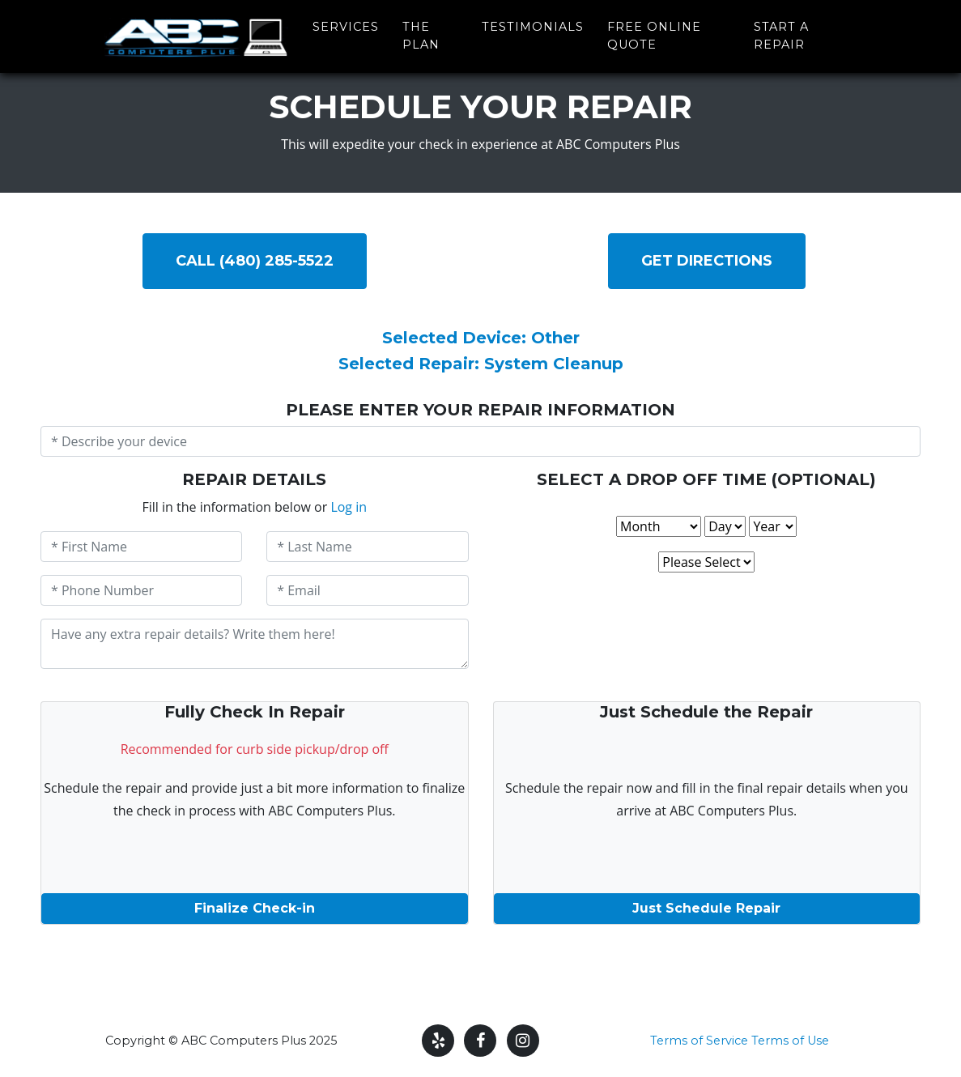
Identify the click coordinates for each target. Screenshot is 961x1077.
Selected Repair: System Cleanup (480, 363)
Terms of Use (790, 1040)
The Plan (421, 31)
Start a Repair (781, 31)
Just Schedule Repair (706, 908)
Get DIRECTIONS (706, 261)
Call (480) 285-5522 (255, 261)
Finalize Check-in (254, 908)
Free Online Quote (654, 31)
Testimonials (533, 22)
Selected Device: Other (481, 337)
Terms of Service (699, 1040)
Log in (348, 507)
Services (346, 22)
